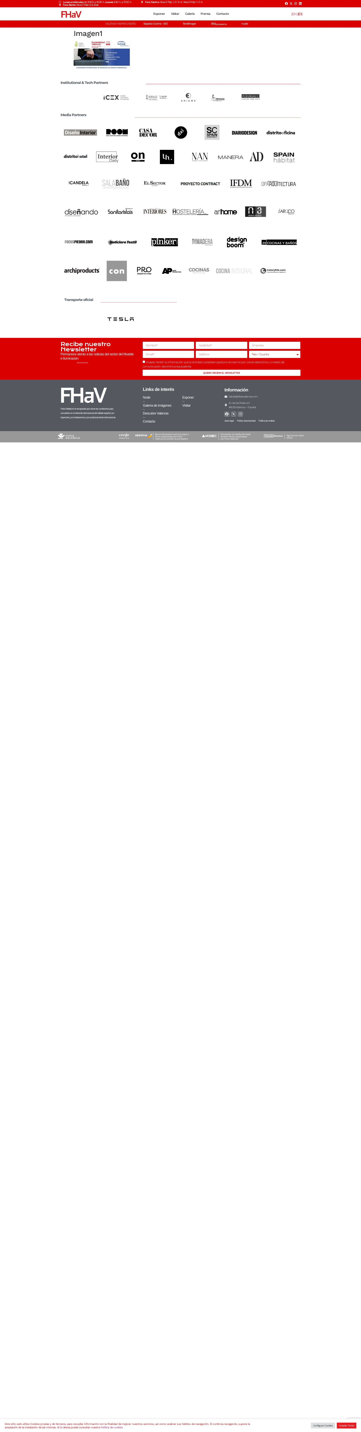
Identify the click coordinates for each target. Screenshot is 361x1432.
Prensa (205, 14)
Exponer (159, 14)
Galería (190, 14)
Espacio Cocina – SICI (156, 23)
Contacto (222, 14)
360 (219, 23)
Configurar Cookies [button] (323, 1425)
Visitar (175, 14)
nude (245, 23)
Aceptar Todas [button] (346, 1425)
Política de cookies (112, 1427)
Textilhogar (189, 23)
